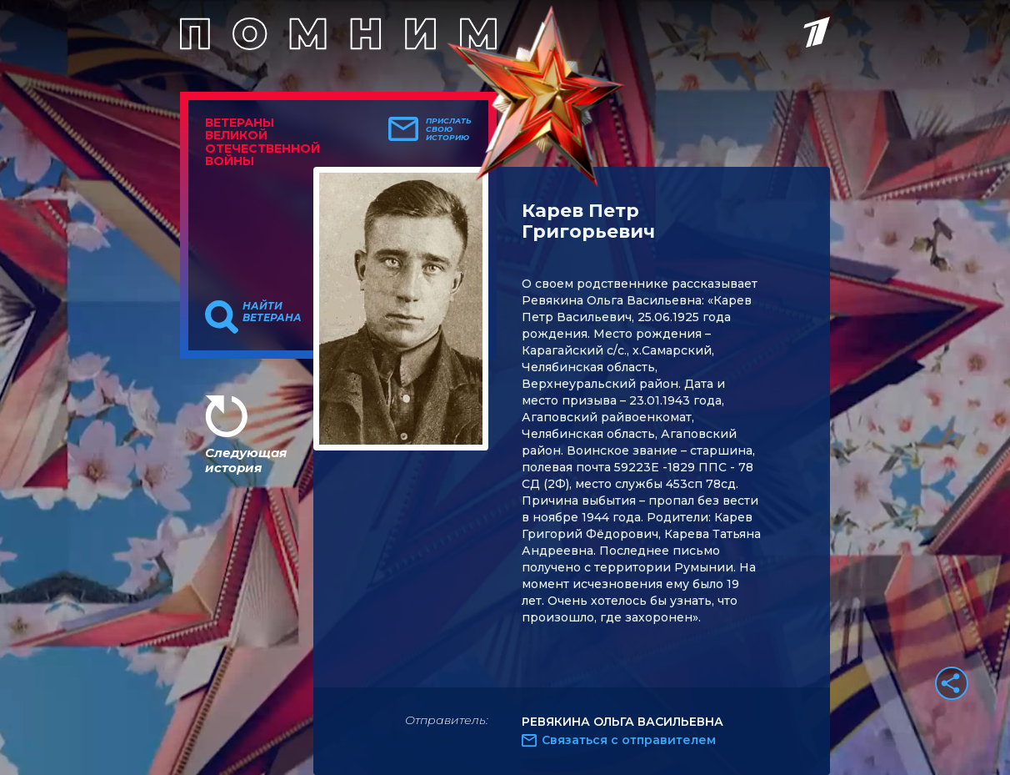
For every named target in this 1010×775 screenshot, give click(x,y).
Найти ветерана (272, 312)
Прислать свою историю (449, 129)
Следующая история (246, 460)
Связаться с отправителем (629, 739)
